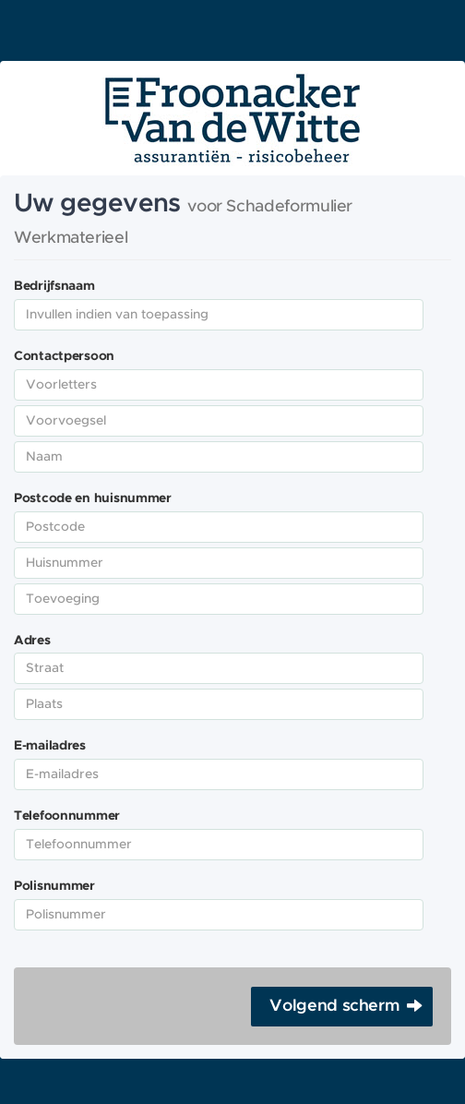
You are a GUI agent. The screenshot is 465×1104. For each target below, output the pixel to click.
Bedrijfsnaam (54, 286)
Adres (32, 640)
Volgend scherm (334, 1006)
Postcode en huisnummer (93, 498)
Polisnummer (54, 886)
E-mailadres (50, 745)
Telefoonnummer (67, 816)
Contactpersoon (64, 356)
